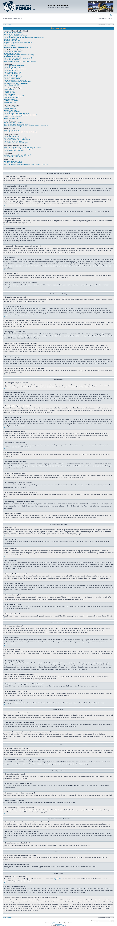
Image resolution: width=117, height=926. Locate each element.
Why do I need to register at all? (13, 34)
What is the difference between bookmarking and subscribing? (22, 147)
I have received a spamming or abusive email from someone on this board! (26, 126)
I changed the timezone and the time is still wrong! (19, 55)
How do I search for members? (13, 141)
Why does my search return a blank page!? (17, 139)
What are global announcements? (14, 96)
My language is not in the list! (12, 56)
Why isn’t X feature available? (13, 163)
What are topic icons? (10, 102)
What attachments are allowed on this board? (17, 155)
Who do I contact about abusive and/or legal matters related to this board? (26, 164)
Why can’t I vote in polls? (11, 75)
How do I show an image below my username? (18, 58)
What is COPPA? (9, 44)
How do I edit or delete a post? (13, 67)
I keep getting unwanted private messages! (17, 124)
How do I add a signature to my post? (15, 69)
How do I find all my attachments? (14, 156)
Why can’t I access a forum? (12, 74)
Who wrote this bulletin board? (13, 161)
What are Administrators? (11, 107)
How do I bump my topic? (11, 85)
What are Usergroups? (10, 110)
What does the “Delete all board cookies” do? (17, 47)
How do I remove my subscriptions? (14, 150)
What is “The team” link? (11, 118)
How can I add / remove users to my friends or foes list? (20, 132)
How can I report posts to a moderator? (15, 80)
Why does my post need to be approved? (16, 83)
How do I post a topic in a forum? (14, 66)
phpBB (53, 922)
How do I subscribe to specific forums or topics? (18, 149)
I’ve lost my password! (10, 39)
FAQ (112, 15)
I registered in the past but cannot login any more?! (19, 42)
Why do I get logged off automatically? (15, 36)
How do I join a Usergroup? (12, 112)
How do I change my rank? (12, 59)
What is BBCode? (9, 89)
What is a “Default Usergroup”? (13, 116)
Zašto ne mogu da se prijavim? (13, 32)
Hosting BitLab (58, 924)
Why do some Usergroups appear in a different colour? (20, 115)
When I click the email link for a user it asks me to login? (21, 61)
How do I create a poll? (11, 70)
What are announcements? (12, 97)
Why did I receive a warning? (12, 78)
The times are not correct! (11, 53)
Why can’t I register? (10, 45)
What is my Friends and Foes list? (14, 130)
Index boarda (7, 24)
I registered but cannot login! (12, 40)
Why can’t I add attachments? (13, 77)
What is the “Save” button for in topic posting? (17, 82)
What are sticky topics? (11, 99)
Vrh (4, 182)
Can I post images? (9, 94)
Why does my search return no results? (15, 138)
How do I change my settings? (13, 51)
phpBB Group (58, 879)
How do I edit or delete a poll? (13, 72)
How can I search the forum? (12, 136)
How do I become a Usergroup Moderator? (16, 113)
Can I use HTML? (9, 91)
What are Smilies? (9, 93)
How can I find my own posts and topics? (16, 143)
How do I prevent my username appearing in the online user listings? (24, 37)
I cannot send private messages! (13, 122)
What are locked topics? (11, 101)
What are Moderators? (10, 108)
